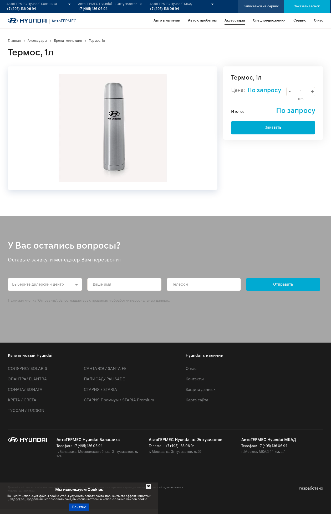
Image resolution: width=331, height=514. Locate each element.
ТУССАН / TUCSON (26, 411)
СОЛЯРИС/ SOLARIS (27, 369)
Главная (14, 41)
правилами (101, 301)
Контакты (195, 379)
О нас (318, 21)
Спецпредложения (269, 21)
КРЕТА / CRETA (22, 400)
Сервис (299, 21)
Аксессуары (235, 21)
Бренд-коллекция (68, 41)
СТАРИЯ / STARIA (100, 390)
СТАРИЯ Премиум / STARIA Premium (119, 400)
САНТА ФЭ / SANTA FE (105, 369)
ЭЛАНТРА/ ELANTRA (27, 379)
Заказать (273, 128)
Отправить (283, 285)
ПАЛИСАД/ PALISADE (104, 379)
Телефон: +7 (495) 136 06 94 (80, 446)
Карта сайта (197, 400)
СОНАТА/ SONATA (25, 390)
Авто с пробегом (202, 21)
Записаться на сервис (261, 6)
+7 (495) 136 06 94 (21, 9)
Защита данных (201, 390)
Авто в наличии (167, 21)
